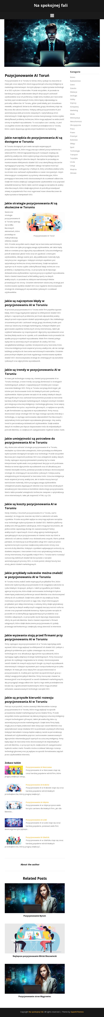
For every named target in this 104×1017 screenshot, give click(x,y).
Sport (72, 147)
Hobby (72, 99)
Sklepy (72, 143)
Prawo (72, 132)
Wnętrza (73, 169)
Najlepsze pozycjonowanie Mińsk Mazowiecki (35, 956)
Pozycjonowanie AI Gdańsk (37, 837)
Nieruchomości (76, 121)
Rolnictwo (74, 140)
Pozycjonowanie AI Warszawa (39, 767)
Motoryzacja (75, 118)
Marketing (74, 110)
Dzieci (72, 84)
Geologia (73, 96)
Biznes (72, 77)
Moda (72, 114)
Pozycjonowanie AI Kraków (37, 785)
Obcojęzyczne (75, 125)
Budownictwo (75, 81)
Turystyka (74, 158)
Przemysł (73, 136)
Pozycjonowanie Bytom (35, 916)
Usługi (72, 166)
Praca (72, 129)
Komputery (74, 107)
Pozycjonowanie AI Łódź (36, 820)
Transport (74, 154)
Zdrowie (73, 173)
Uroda (72, 162)
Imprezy (73, 103)
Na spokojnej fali (51, 5)
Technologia (75, 151)
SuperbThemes (77, 1012)
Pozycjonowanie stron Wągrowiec (35, 996)
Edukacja (73, 92)
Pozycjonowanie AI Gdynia (37, 802)
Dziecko (73, 88)
